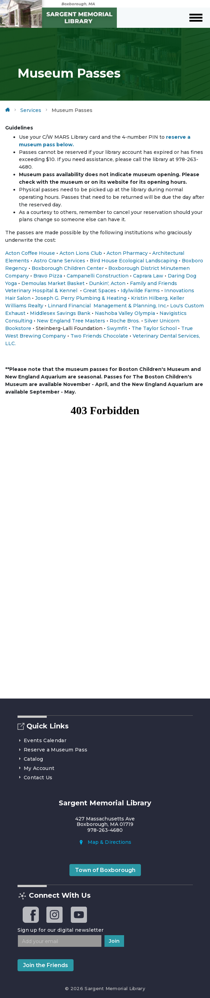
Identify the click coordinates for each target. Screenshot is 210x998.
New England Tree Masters (72, 321)
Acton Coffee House (30, 253)
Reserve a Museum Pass (53, 750)
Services (30, 110)
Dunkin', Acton (107, 283)
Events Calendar (42, 740)
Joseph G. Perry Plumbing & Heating (80, 298)
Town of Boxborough (105, 870)
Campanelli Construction (98, 276)
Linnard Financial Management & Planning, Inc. (107, 306)
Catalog (30, 759)
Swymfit (117, 328)
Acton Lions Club (80, 253)
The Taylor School (154, 328)
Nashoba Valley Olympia (125, 313)
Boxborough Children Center (68, 268)
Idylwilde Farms (140, 290)
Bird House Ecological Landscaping (133, 261)
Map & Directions (105, 842)
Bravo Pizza (47, 276)
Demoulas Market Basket (53, 283)
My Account (36, 768)
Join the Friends (45, 965)
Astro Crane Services (59, 261)
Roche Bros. (125, 321)
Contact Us (35, 777)
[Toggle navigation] (197, 17)
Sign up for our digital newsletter (61, 930)
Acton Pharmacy (127, 253)
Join (114, 941)
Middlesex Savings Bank (60, 313)
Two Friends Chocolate (99, 336)
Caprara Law (148, 276)
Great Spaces (99, 290)
